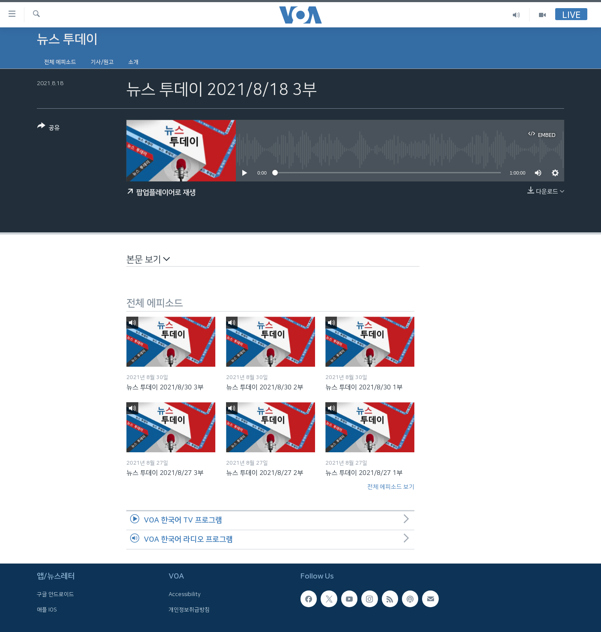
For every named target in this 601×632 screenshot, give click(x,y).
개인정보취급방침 (189, 609)
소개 (133, 62)
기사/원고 (102, 62)
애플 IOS (47, 609)
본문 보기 (148, 259)
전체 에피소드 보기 (390, 487)
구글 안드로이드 (55, 594)
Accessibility (185, 594)
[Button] (48, 128)
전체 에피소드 (60, 62)
